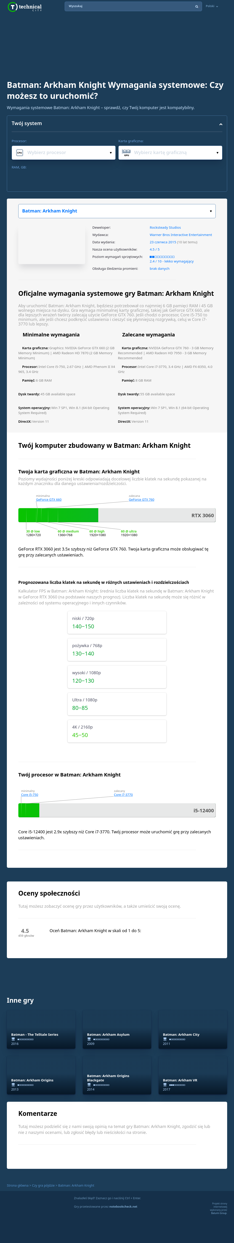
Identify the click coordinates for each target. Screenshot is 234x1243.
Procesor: (19, 141)
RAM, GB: (19, 167)
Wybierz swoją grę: (211, 211)
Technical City (25, 7)
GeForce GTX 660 (48, 499)
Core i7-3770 (123, 794)
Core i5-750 (29, 794)
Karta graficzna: (131, 141)
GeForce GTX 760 (141, 499)
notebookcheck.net (123, 1206)
